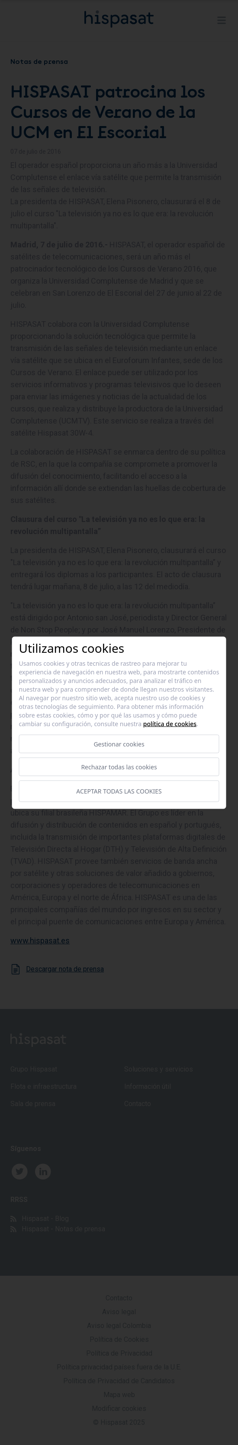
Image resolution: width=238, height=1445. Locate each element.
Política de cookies (169, 723)
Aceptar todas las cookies (118, 791)
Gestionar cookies (118, 744)
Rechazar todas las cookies (119, 766)
